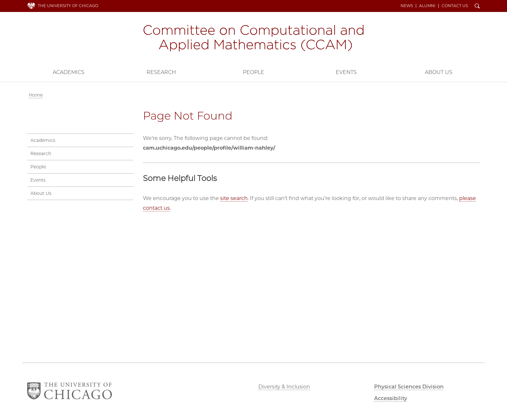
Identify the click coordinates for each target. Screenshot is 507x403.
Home (36, 95)
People (253, 72)
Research (161, 72)
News (407, 6)
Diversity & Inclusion (284, 387)
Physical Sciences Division (409, 387)
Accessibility (390, 398)
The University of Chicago (68, 5)
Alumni (427, 6)
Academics (68, 72)
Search (477, 6)
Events (346, 72)
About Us (438, 72)
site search (234, 198)
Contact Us (455, 6)
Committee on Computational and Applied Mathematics (253, 38)
